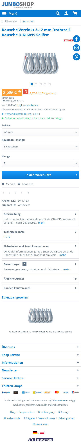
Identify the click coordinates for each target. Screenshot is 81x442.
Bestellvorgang (46, 412)
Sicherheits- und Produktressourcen (26, 246)
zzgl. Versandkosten (28, 105)
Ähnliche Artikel (14, 278)
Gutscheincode (12, 418)
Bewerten (25, 184)
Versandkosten (60, 400)
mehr (41, 222)
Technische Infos (14, 232)
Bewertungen (12, 264)
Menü (9, 13)
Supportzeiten (26, 412)
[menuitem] (66, 13)
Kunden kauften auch (17, 288)
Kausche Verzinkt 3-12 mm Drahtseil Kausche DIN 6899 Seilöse (40, 331)
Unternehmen (40, 424)
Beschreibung (12, 214)
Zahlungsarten (66, 418)
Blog (12, 412)
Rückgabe (29, 418)
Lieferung (63, 412)
